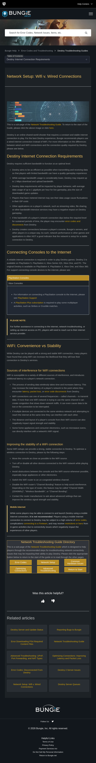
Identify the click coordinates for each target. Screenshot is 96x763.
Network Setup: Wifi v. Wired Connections (27, 685)
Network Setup (48, 562)
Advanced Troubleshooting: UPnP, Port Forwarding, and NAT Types (27, 657)
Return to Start (75, 569)
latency (25, 391)
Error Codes (21, 562)
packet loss (35, 391)
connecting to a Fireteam (35, 523)
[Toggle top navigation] (92, 4)
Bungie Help (11, 50)
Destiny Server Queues (69, 684)
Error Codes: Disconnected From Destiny (27, 671)
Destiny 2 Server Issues (69, 670)
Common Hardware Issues (75, 562)
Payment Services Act (48, 749)
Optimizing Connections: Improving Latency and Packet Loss (69, 657)
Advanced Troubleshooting (48, 569)
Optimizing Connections (21, 569)
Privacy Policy (48, 745)
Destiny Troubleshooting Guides (72, 50)
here (51, 128)
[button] (91, 14)
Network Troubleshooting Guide (46, 124)
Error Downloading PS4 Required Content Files (27, 642)
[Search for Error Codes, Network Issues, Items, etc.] (48, 32)
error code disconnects (55, 391)
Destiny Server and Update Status (27, 629)
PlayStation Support (27, 298)
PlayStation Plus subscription (29, 302)
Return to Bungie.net (48, 755)
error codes (81, 520)
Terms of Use (47, 742)
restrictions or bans (74, 523)
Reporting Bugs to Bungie (69, 629)
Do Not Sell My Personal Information (48, 752)
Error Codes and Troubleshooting (37, 50)
